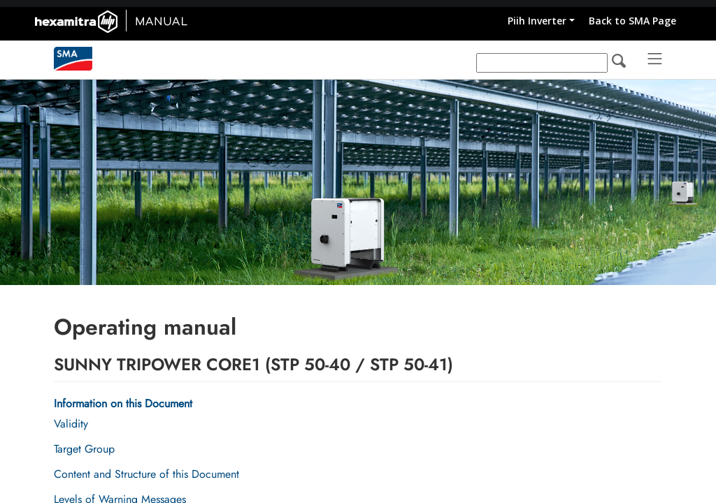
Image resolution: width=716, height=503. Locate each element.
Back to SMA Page (632, 20)
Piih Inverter (537, 20)
